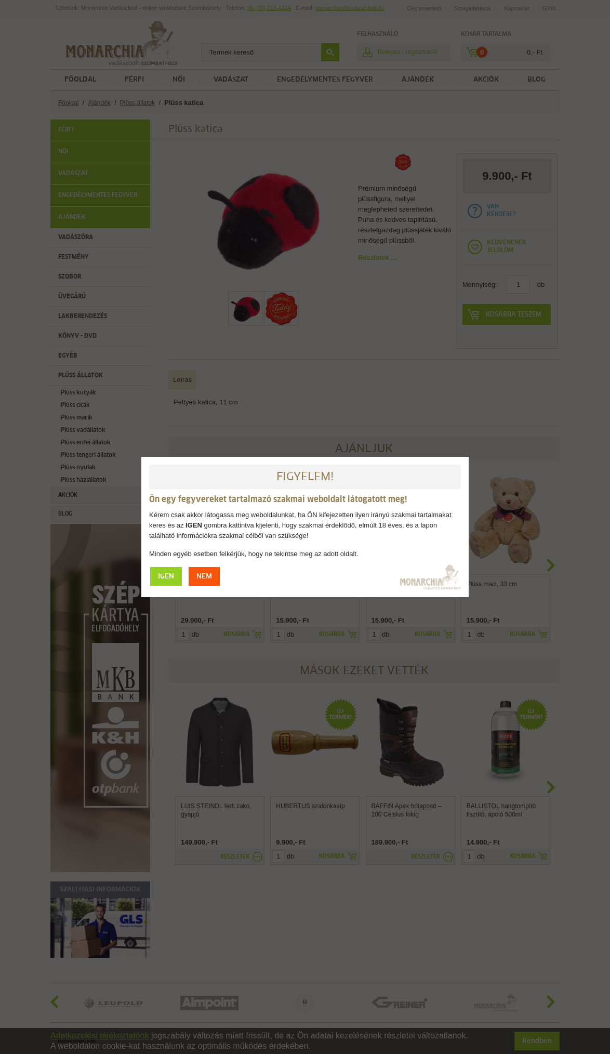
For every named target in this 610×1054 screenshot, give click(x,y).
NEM (204, 576)
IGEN (166, 576)
